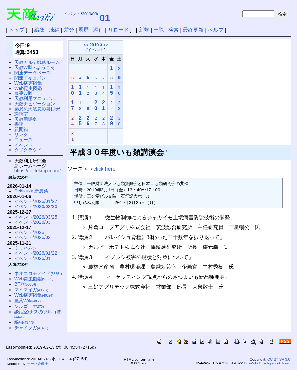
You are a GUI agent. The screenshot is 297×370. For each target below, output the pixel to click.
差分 (69, 30)
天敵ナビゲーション (34, 103)
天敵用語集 (25, 119)
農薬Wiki (23, 93)
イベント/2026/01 (32, 258)
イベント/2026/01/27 (35, 201)
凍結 (54, 30)
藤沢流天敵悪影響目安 (37, 108)
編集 (39, 30)
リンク (21, 134)
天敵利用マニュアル (34, 98)
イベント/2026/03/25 (35, 217)
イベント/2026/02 (32, 237)
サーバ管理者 (37, 364)
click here (104, 169)
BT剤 (25, 284)
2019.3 (95, 44)
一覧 (159, 30)
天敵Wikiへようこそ (34, 67)
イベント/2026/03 (32, 222)
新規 (144, 30)
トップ (16, 30)
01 (105, 17)
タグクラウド (28, 149)
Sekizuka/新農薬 (31, 190)
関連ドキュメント (32, 77)
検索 (173, 30)
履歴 (83, 30)
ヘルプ (215, 30)
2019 (86, 13)
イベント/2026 (29, 232)
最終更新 (193, 30)
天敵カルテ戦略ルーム (37, 62)
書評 (18, 124)
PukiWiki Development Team (267, 363)
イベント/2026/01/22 (35, 253)
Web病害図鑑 (28, 83)
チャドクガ (31, 327)
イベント (72, 13)
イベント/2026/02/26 (35, 206)
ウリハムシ (25, 247)
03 (94, 13)
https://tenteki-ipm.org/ (37, 170)
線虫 (24, 322)
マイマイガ (31, 289)
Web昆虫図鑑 (28, 88)
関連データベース (32, 72)
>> (105, 44)
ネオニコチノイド (38, 273)
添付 (98, 30)
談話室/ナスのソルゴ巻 (37, 314)
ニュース (23, 139)
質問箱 (21, 129)
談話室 (21, 114)
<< (85, 44)
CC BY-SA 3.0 (278, 359)
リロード (118, 30)
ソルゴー (29, 306)
